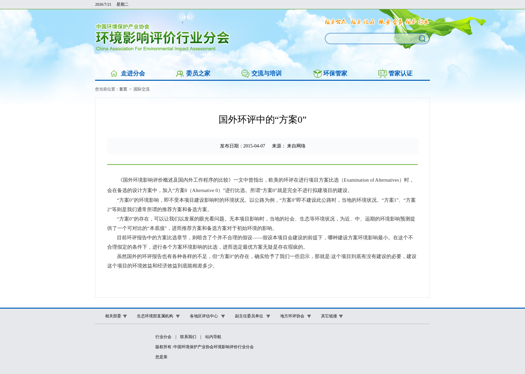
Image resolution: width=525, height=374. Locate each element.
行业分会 (163, 336)
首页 (123, 89)
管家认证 (400, 73)
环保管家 (335, 73)
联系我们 (188, 336)
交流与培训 (266, 73)
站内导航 (213, 336)
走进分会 (133, 73)
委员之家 (198, 73)
